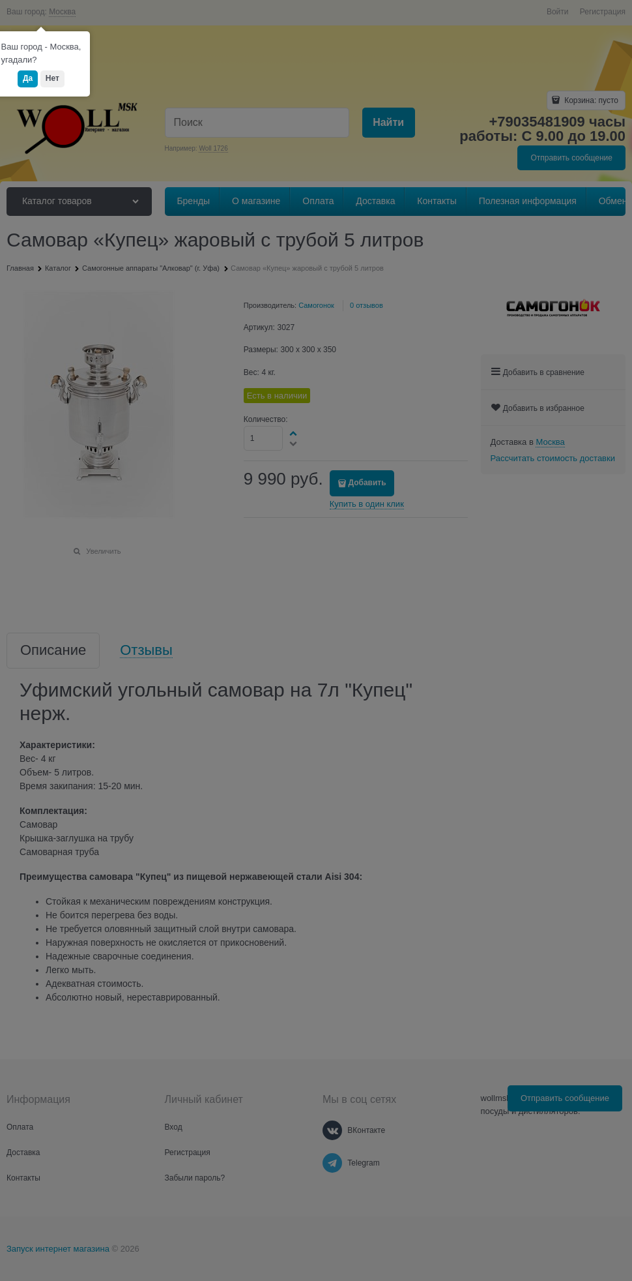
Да (28, 78)
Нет (52, 78)
